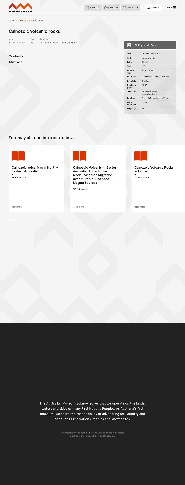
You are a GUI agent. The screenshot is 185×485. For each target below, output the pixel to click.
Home (11, 20)
